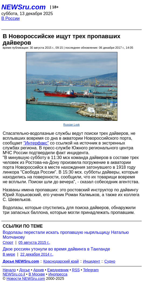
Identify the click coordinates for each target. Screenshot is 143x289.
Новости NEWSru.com (25, 278)
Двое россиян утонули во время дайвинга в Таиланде (56, 249)
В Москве (37, 274)
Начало (9, 270)
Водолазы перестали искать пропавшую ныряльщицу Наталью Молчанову (66, 234)
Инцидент (91, 261)
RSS (76, 270)
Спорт (8, 242)
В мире (9, 254)
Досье (24, 270)
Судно (109, 261)
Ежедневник (58, 270)
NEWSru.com (23, 7)
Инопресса (58, 274)
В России (10, 18)
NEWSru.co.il (14, 274)
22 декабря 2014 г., (36, 254)
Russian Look (71, 124)
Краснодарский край (61, 261)
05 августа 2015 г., (34, 242)
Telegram (91, 270)
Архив (38, 270)
